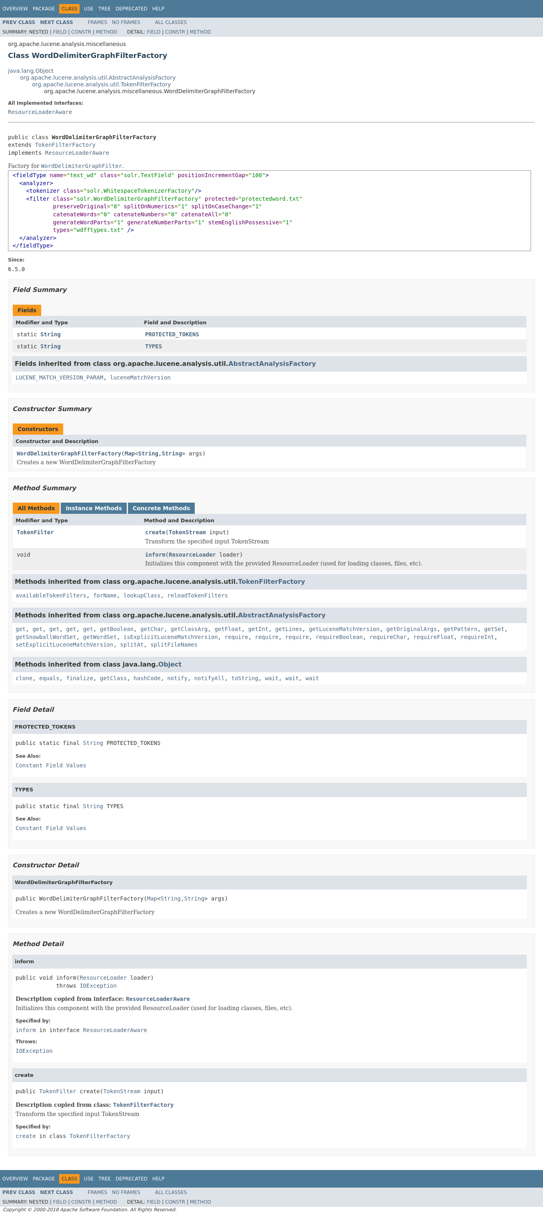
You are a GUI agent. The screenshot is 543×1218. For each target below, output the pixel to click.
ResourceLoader (192, 554)
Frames (98, 22)
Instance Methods (94, 508)
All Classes (171, 22)
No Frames (126, 22)
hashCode (147, 678)
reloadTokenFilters (197, 595)
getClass (113, 678)
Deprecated (132, 9)
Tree (104, 9)
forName (105, 595)
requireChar (388, 637)
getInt (258, 629)
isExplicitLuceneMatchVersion (171, 637)
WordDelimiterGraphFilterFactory (69, 453)
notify (177, 678)
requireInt (477, 637)
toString (245, 678)
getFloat (227, 629)
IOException (98, 985)
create (155, 532)
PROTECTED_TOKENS (172, 334)
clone (24, 678)
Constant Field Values (51, 765)
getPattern (460, 629)
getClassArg (189, 629)
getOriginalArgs (411, 629)
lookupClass (142, 595)
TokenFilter (35, 532)
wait (272, 678)
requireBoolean (339, 637)
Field (59, 32)
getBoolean (117, 629)
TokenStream (187, 532)
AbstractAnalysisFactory (272, 363)
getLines (288, 629)
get (21, 629)
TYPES (153, 346)
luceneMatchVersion (140, 377)
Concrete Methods (161, 508)
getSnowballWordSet (46, 637)
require (236, 637)
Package (44, 9)
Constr (81, 32)
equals (49, 678)
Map (130, 453)
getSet (494, 629)
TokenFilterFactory (65, 145)
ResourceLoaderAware (40, 112)
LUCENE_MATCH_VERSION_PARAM (59, 377)
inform (155, 554)
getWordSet (100, 637)
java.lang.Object (31, 71)
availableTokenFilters (51, 595)
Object (170, 664)
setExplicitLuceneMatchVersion (64, 644)
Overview (15, 9)
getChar (152, 629)
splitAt (132, 644)
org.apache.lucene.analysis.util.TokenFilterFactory (101, 84)
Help (158, 9)
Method (106, 32)
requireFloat (433, 637)
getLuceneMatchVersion (344, 629)
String (50, 334)
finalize (79, 678)
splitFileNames (174, 644)
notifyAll (209, 678)
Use (89, 9)
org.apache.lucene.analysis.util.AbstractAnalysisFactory (98, 77)
